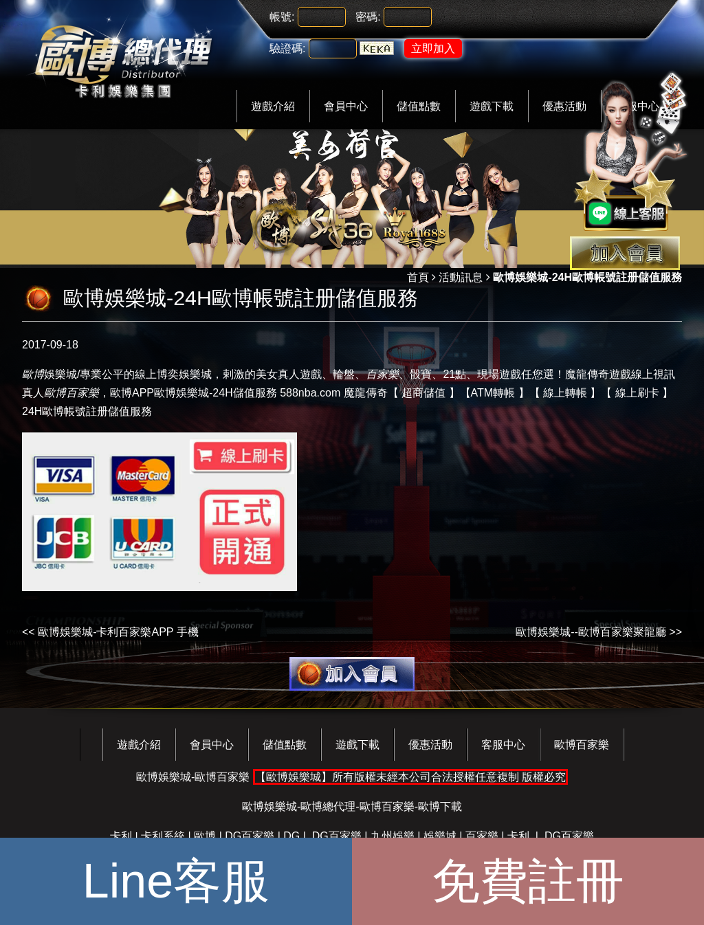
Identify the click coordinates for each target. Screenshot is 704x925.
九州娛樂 (393, 836)
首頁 (418, 277)
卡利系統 (163, 836)
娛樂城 (49, 374)
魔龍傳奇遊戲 (598, 374)
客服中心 (503, 744)
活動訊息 (461, 277)
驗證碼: (287, 48)
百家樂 (481, 836)
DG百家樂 (249, 836)
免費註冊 (528, 881)
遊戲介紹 (273, 106)
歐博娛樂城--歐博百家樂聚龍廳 (591, 632)
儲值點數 (419, 106)
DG (291, 836)
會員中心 (346, 106)
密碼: (367, 17)
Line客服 (176, 881)
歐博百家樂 (581, 744)
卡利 (121, 836)
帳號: (282, 17)
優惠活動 (430, 744)
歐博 (121, 393)
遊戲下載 (492, 106)
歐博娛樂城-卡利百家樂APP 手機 (118, 632)
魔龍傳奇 (366, 393)
